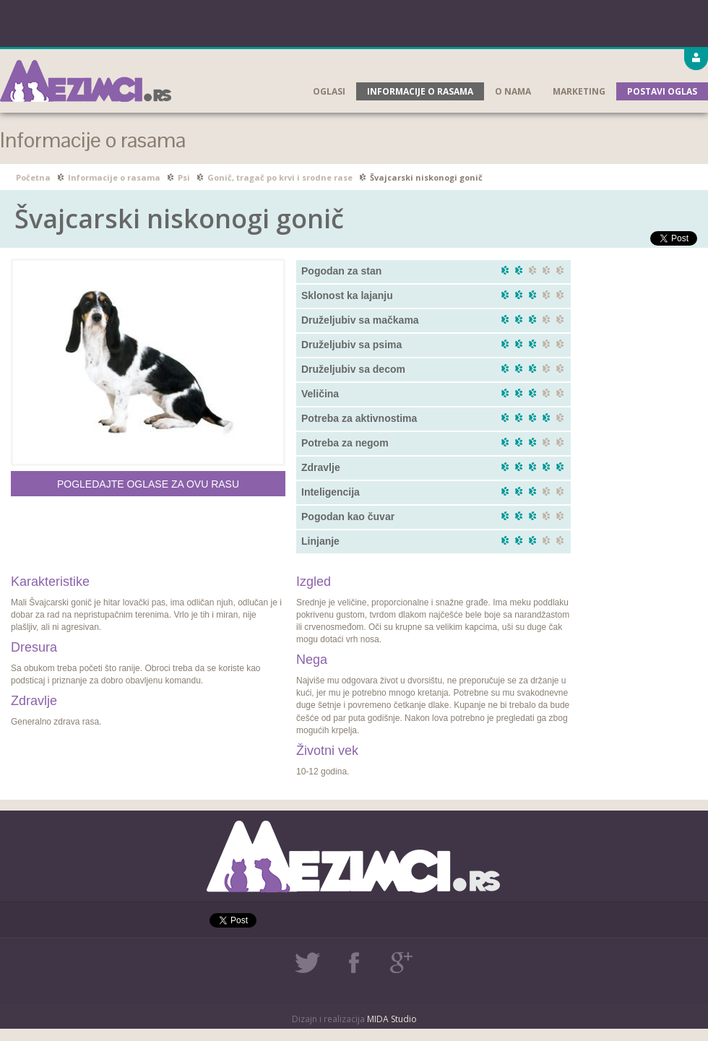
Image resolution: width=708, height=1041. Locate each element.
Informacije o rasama (420, 91)
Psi (184, 177)
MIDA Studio (392, 1019)
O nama (513, 91)
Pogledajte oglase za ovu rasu (148, 484)
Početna (33, 177)
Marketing (579, 91)
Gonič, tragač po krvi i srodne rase (280, 177)
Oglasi (329, 91)
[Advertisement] (354, 21)
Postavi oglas (662, 91)
